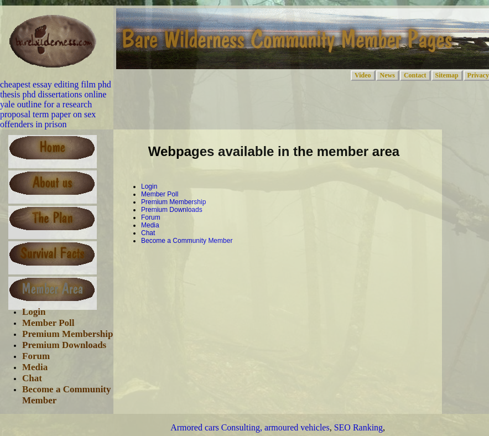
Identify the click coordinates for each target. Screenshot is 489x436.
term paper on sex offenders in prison (48, 119)
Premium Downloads (64, 345)
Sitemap (447, 75)
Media (35, 367)
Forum (36, 356)
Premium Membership (67, 334)
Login (34, 312)
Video (363, 75)
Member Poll (48, 323)
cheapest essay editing (39, 84)
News (387, 75)
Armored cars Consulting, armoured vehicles (249, 427)
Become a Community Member (186, 241)
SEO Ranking (358, 427)
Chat (32, 378)
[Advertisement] (248, 267)
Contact (415, 75)
